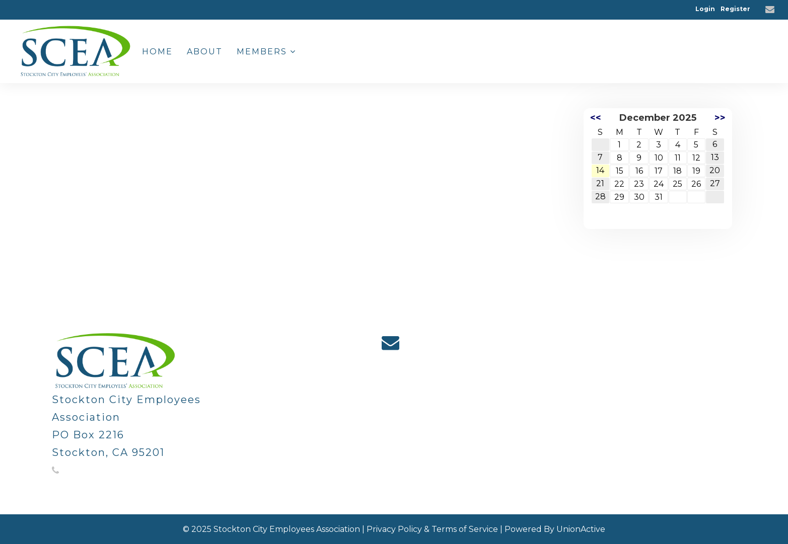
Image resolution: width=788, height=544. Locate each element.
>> (720, 117)
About (205, 51)
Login (705, 9)
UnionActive (580, 529)
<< (595, 117)
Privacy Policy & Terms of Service (432, 529)
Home (157, 51)
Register (735, 9)
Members (266, 51)
